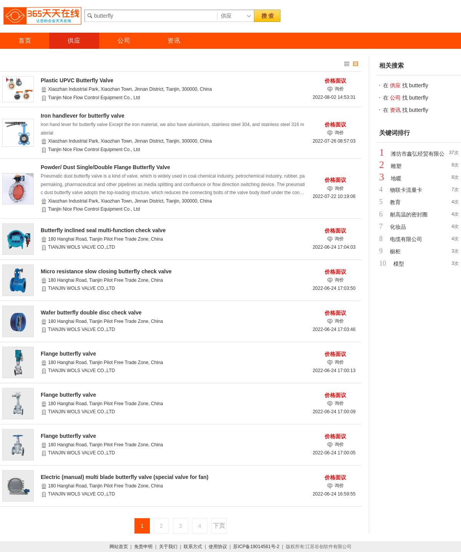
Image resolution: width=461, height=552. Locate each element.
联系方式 (193, 546)
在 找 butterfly (405, 85)
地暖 (396, 178)
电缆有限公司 (406, 239)
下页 (219, 525)
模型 (398, 264)
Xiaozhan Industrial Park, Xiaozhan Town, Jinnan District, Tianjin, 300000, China (129, 89)
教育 (395, 202)
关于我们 (168, 546)
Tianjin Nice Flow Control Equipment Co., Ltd (93, 97)
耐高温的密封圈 (409, 214)
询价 (335, 88)
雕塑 (396, 166)
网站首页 (118, 546)
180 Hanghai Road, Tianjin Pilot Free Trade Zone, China (105, 239)
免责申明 (143, 546)
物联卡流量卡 (406, 190)
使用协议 (218, 546)
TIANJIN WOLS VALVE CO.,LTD (81, 247)
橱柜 (395, 251)
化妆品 (398, 227)
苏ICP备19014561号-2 (256, 546)
